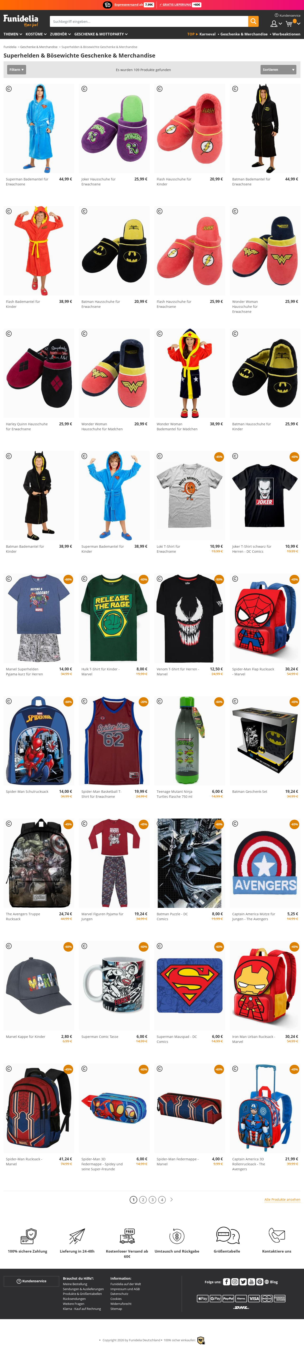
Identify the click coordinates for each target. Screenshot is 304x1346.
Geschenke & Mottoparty (99, 34)
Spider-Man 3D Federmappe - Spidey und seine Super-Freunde (102, 1164)
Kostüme (34, 34)
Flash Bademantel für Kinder (23, 304)
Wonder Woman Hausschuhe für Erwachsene (245, 306)
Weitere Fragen (73, 1304)
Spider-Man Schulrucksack (27, 791)
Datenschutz (119, 1294)
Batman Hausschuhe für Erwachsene (100, 304)
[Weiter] (171, 1200)
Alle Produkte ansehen (282, 1199)
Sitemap (116, 1309)
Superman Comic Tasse (99, 1036)
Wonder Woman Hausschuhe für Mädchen (102, 426)
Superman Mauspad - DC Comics (177, 1039)
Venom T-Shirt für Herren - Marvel (178, 671)
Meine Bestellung (75, 1284)
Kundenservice (31, 1281)
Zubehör (58, 34)
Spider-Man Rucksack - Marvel (24, 1161)
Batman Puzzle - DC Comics (172, 916)
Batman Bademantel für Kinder (25, 549)
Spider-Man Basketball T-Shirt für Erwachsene (101, 794)
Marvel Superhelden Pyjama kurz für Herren (24, 671)
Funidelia (10, 47)
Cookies (116, 1299)
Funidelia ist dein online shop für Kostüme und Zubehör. (21, 21)
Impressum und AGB (125, 1289)
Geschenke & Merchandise (38, 47)
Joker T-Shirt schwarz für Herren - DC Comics (251, 549)
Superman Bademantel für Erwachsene (27, 181)
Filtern (15, 69)
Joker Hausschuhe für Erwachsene (98, 181)
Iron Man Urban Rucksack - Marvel (253, 1039)
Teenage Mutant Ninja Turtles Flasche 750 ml (174, 794)
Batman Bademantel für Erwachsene (251, 181)
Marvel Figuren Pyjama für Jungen (102, 916)
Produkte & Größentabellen (82, 1294)
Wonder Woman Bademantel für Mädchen (177, 426)
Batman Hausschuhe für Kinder (251, 426)
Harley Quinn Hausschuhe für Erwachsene (27, 426)
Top (191, 34)
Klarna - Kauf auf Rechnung (82, 1309)
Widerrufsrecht (121, 1304)
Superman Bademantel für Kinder (102, 549)
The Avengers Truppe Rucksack (23, 916)
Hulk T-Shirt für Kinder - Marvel (100, 671)
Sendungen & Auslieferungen (83, 1289)
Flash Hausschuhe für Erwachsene (174, 304)
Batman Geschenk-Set (249, 791)
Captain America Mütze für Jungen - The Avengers (253, 916)
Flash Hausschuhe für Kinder (174, 181)
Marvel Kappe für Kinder (25, 1036)
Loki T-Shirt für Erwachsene (168, 549)
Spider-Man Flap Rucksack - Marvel (253, 671)
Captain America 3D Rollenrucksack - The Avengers (248, 1164)
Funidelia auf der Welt (125, 1284)
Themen (11, 34)
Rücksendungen (74, 1299)
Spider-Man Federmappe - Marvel (178, 1161)
